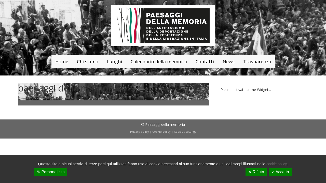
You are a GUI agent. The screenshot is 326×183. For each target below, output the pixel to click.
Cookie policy (161, 131)
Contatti (205, 61)
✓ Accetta (280, 172)
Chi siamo (87, 61)
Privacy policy (139, 131)
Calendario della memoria (159, 61)
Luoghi (114, 61)
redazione (48, 98)
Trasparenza (257, 61)
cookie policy (276, 164)
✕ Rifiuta (256, 172)
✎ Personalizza (51, 172)
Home (61, 61)
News (229, 61)
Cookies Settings (185, 131)
